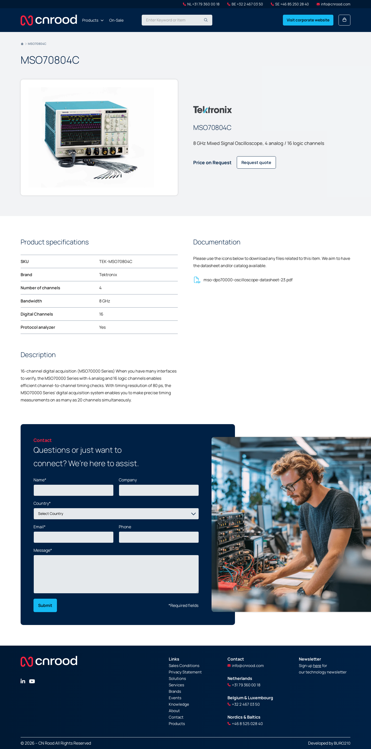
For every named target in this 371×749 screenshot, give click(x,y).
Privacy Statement (185, 672)
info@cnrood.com (333, 4)
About (174, 710)
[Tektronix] (212, 109)
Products (177, 723)
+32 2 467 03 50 (243, 704)
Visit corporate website (308, 20)
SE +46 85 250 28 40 (290, 4)
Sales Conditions (184, 665)
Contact (176, 717)
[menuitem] (91, 20)
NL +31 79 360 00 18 (201, 4)
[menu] (103, 20)
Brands (175, 691)
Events (175, 698)
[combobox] (177, 20)
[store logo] (49, 20)
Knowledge (179, 704)
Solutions (177, 678)
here (317, 665)
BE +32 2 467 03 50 (245, 4)
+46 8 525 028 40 (245, 723)
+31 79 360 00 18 (243, 685)
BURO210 (342, 743)
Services (176, 685)
